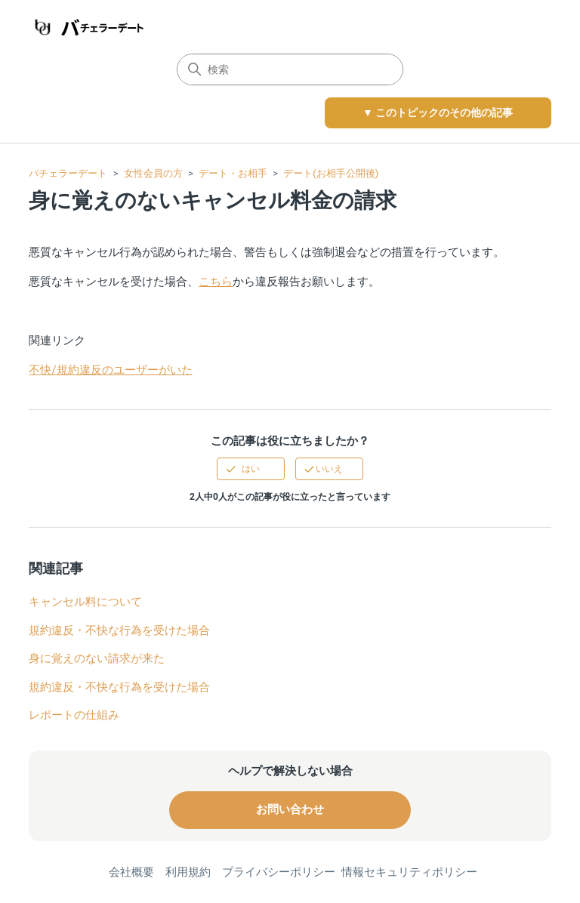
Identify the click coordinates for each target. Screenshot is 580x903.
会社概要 (131, 872)
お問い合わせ (290, 809)
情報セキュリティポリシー (409, 872)
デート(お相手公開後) (330, 173)
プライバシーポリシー (278, 872)
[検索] (290, 69)
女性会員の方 (153, 173)
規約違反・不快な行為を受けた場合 (119, 630)
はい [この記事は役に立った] (251, 469)
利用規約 (188, 872)
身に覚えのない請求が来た (97, 658)
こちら (216, 281)
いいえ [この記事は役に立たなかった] (329, 469)
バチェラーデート (68, 173)
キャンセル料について (85, 602)
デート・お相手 (233, 173)
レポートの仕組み (74, 715)
